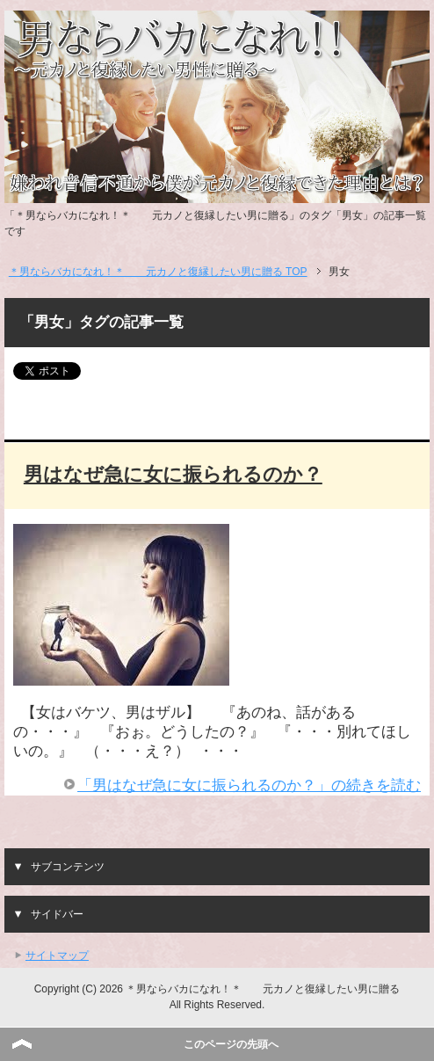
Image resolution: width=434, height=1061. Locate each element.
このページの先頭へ (231, 1044)
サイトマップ (57, 955)
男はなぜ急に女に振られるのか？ (173, 474)
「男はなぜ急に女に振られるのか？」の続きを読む (249, 785)
